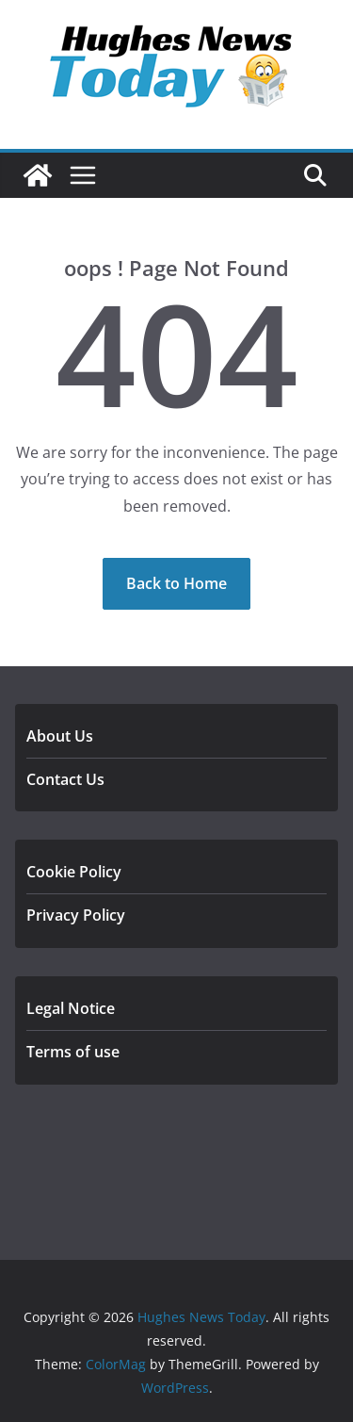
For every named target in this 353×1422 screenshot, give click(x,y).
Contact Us (65, 779)
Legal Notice (70, 1008)
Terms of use (73, 1051)
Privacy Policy (75, 915)
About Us (59, 736)
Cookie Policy (73, 871)
